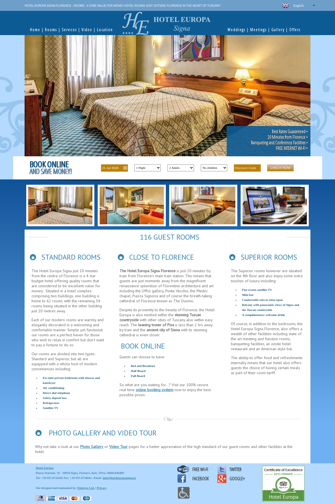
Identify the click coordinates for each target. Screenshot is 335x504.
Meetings (258, 29)
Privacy (102, 488)
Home (35, 29)
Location (105, 29)
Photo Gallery (91, 446)
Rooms (51, 29)
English (298, 6)
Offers (294, 29)
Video (87, 29)
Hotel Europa (45, 467)
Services (69, 29)
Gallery (277, 29)
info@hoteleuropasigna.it (119, 477)
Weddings (236, 29)
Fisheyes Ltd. (86, 488)
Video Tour (118, 446)
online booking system (154, 389)
